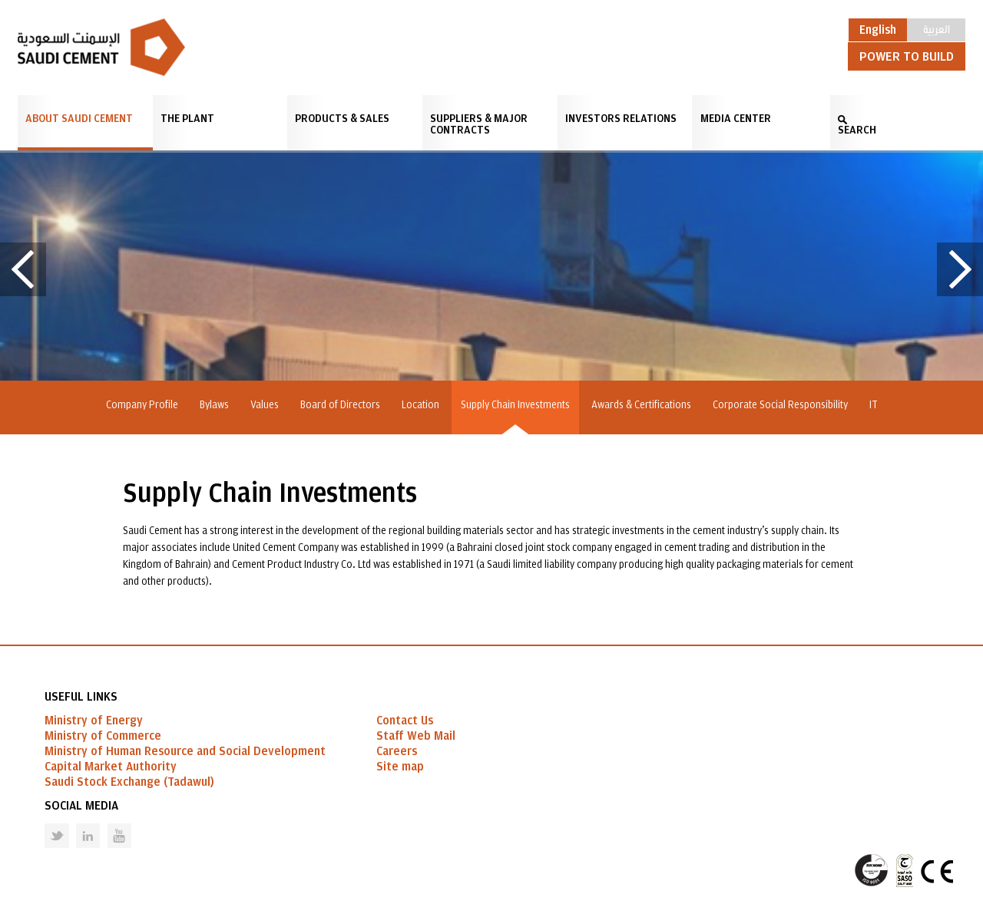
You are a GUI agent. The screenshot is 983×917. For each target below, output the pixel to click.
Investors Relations (621, 118)
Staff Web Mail (415, 736)
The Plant (187, 118)
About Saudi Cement (79, 118)
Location (420, 405)
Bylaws (214, 405)
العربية (936, 28)
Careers (396, 751)
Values (264, 405)
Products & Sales (342, 118)
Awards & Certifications (641, 405)
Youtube (110, 823)
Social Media (81, 806)
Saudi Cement (101, 47)
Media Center (735, 118)
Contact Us (404, 720)
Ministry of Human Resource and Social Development (185, 751)
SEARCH (857, 130)
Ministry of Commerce (103, 736)
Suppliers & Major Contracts (479, 124)
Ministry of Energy (94, 720)
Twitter (45, 823)
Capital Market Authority (111, 766)
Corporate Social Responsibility (780, 405)
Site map (400, 766)
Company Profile (142, 405)
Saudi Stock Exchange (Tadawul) (129, 782)
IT (873, 405)
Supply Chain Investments (515, 405)
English (877, 30)
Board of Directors (340, 405)
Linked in (78, 823)
